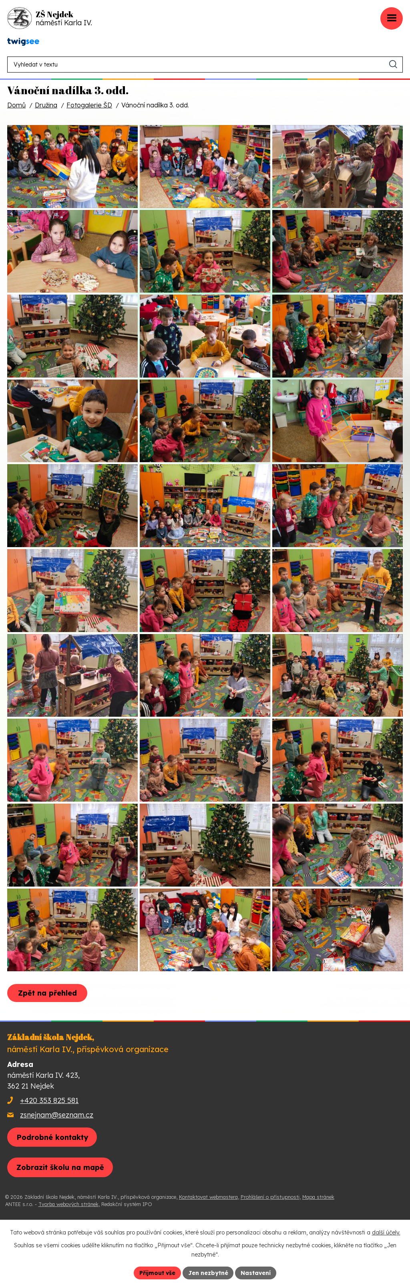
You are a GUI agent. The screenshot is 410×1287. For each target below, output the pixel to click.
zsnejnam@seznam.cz (56, 1168)
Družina (46, 105)
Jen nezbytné (208, 1272)
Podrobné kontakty (52, 1190)
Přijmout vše (157, 1272)
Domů (16, 105)
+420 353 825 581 (49, 1153)
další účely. (386, 1232)
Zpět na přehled (47, 1046)
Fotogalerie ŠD (89, 105)
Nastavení (256, 1272)
